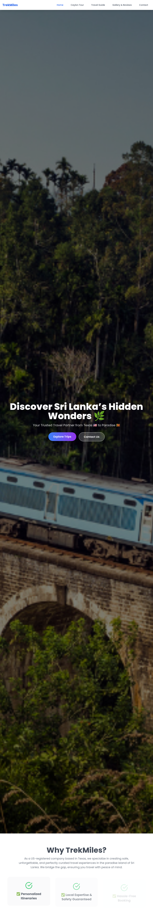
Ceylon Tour (77, 5)
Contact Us (92, 437)
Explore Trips (62, 437)
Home (60, 5)
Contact (143, 5)
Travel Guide (98, 5)
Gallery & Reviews (122, 5)
